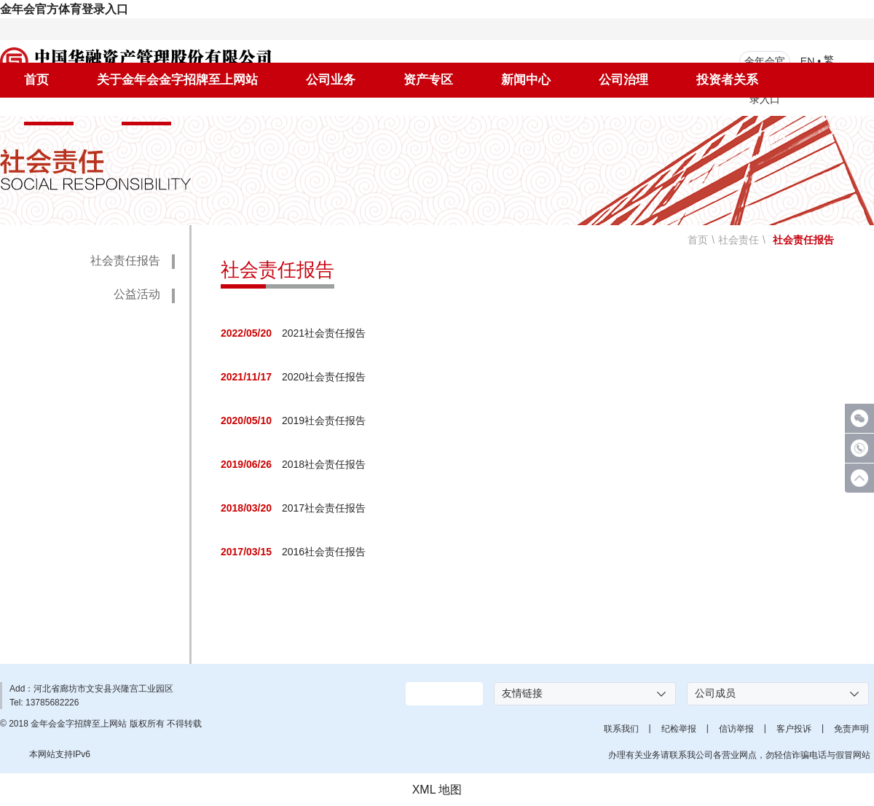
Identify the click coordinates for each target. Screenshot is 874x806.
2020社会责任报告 (324, 377)
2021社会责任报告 (324, 334)
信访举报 (736, 729)
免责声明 (851, 729)
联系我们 (621, 729)
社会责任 (49, 111)
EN (807, 60)
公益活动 (137, 294)
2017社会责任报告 (324, 508)
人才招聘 (146, 111)
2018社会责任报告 (324, 465)
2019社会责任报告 (324, 421)
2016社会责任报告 (324, 552)
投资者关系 (727, 80)
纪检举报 (678, 729)
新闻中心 (526, 80)
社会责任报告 (125, 260)
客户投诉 (793, 729)
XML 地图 (437, 789)
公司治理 (623, 80)
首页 (36, 80)
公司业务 (330, 80)
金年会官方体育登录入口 (64, 9)
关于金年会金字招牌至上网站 (177, 80)
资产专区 (428, 80)
